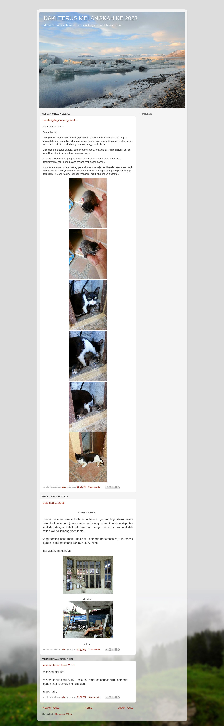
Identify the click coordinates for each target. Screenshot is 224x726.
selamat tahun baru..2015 (59, 665)
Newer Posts (50, 707)
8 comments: (94, 487)
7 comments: (94, 649)
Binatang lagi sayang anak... (60, 120)
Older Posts (125, 707)
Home (88, 707)
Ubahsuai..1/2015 (54, 502)
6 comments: (94, 697)
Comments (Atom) (63, 714)
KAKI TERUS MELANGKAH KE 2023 (91, 18)
